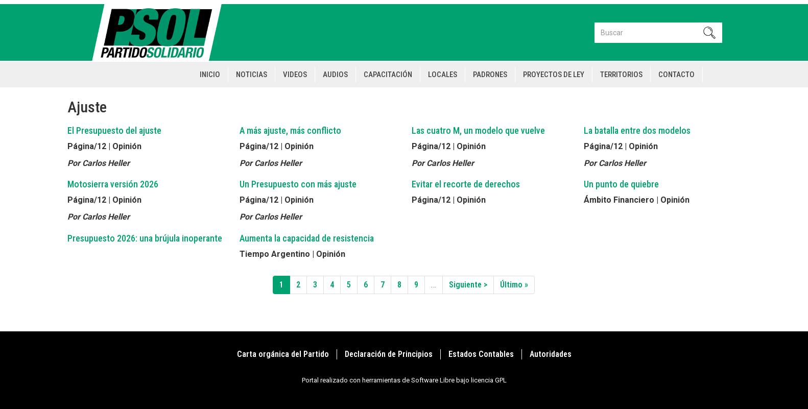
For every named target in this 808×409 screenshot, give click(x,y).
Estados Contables (481, 354)
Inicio (210, 74)
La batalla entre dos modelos (637, 130)
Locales (442, 74)
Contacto (676, 74)
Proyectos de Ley (553, 74)
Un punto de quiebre (621, 184)
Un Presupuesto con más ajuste (298, 184)
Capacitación (388, 74)
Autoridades (551, 354)
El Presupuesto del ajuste (114, 130)
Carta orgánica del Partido (283, 354)
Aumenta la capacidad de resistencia (307, 238)
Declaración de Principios (389, 354)
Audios (335, 74)
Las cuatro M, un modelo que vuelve (478, 130)
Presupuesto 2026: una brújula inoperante (144, 238)
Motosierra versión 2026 (112, 184)
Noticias (251, 74)
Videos (295, 74)
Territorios (621, 74)
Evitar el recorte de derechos (466, 184)
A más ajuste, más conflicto (290, 130)
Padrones (490, 74)
